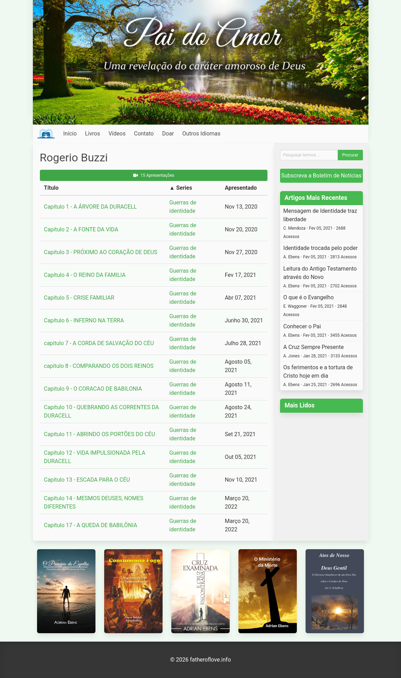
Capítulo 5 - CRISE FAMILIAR (79, 297)
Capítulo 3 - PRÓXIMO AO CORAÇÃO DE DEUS (100, 252)
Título (51, 187)
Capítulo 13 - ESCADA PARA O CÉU (87, 479)
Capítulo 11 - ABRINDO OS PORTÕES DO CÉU (99, 434)
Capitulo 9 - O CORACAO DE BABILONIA (93, 388)
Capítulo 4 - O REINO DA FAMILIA (85, 275)
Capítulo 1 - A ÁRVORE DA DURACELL (90, 206)
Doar (168, 133)
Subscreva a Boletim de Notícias (321, 175)
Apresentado (241, 187)
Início (70, 133)
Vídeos (117, 133)
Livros (92, 133)
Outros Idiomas (201, 133)
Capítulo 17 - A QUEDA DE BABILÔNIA (90, 525)
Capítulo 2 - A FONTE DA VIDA (81, 229)
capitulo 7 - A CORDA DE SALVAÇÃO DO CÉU (99, 343)
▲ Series (180, 187)
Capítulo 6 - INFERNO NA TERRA (84, 320)
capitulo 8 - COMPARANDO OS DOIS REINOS (98, 366)
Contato (144, 133)
